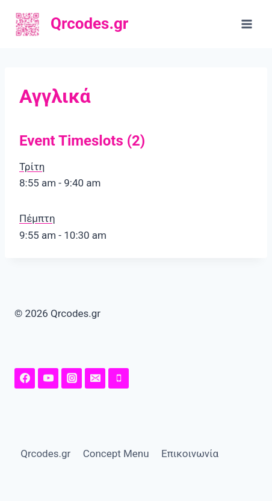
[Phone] (118, 378)
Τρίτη (32, 167)
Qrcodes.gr (45, 453)
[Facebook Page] (24, 378)
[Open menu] (246, 23)
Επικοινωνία (189, 453)
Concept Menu (116, 453)
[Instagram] (71, 378)
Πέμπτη (37, 218)
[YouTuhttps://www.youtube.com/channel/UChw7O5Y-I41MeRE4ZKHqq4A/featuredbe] (48, 378)
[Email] (95, 378)
